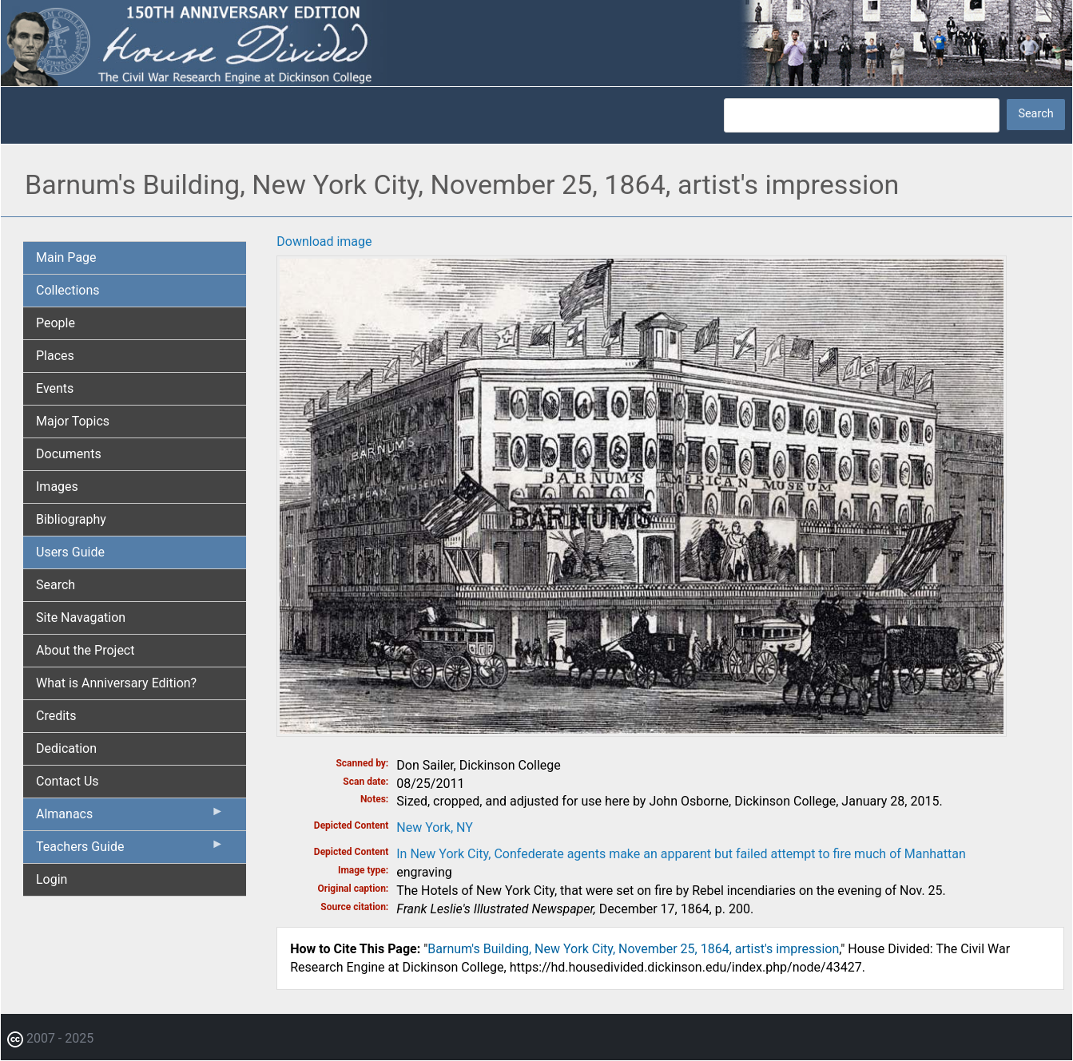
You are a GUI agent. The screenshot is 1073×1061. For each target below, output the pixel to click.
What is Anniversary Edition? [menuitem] (116, 683)
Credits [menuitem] (56, 715)
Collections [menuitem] (68, 290)
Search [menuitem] (55, 584)
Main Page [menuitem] (66, 257)
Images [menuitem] (57, 486)
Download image (324, 241)
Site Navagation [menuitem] (80, 617)
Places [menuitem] (55, 355)
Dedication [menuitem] (66, 748)
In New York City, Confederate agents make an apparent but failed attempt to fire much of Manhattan (681, 853)
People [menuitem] (55, 323)
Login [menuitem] (51, 879)
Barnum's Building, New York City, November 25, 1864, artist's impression (633, 948)
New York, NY (434, 827)
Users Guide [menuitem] (70, 552)
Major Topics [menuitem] (72, 421)
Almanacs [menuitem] (129, 817)
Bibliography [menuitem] (71, 519)
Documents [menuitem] (68, 453)
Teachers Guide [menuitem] (129, 850)
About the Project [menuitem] (85, 650)
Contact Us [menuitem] (67, 781)
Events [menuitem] (55, 388)
